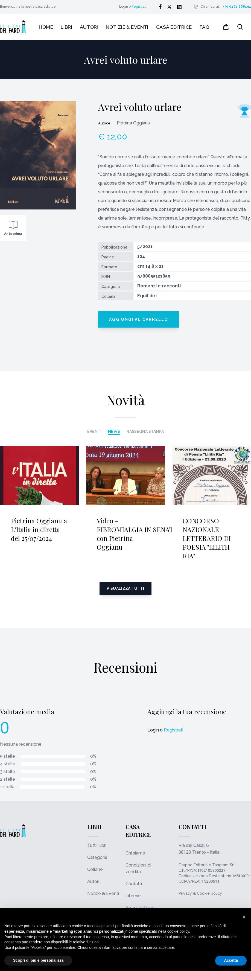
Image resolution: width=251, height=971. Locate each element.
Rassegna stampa (145, 431)
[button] (244, 916)
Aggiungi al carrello (138, 319)
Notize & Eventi (103, 893)
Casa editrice (174, 27)
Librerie (133, 895)
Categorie (97, 857)
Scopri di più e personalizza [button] (38, 960)
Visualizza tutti (125, 588)
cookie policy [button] (178, 931)
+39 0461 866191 (237, 6)
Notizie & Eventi (127, 27)
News (114, 431)
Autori (89, 27)
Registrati (139, 6)
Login (123, 6)
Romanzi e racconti (159, 285)
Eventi (94, 431)
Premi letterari (140, 907)
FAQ (204, 27)
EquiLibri (147, 295)
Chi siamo (135, 853)
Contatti (134, 883)
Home (46, 27)
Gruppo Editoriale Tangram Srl (207, 865)
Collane (95, 869)
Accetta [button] (231, 960)
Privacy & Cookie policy (200, 893)
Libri (66, 27)
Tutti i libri (96, 845)
